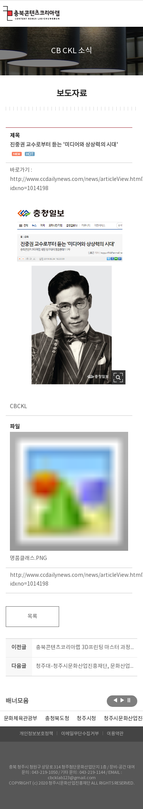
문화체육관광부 (21, 719)
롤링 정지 (129, 700)
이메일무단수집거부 (80, 733)
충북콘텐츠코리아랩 (4, 10)
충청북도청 (57, 719)
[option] (57, 718)
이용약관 (115, 733)
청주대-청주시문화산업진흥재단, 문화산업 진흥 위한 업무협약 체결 (85, 666)
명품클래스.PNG (69, 496)
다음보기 (122, 700)
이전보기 (115, 700)
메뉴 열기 (132, 13)
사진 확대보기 (118, 377)
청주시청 (86, 719)
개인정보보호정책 (36, 733)
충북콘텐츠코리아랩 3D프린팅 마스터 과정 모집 (85, 648)
